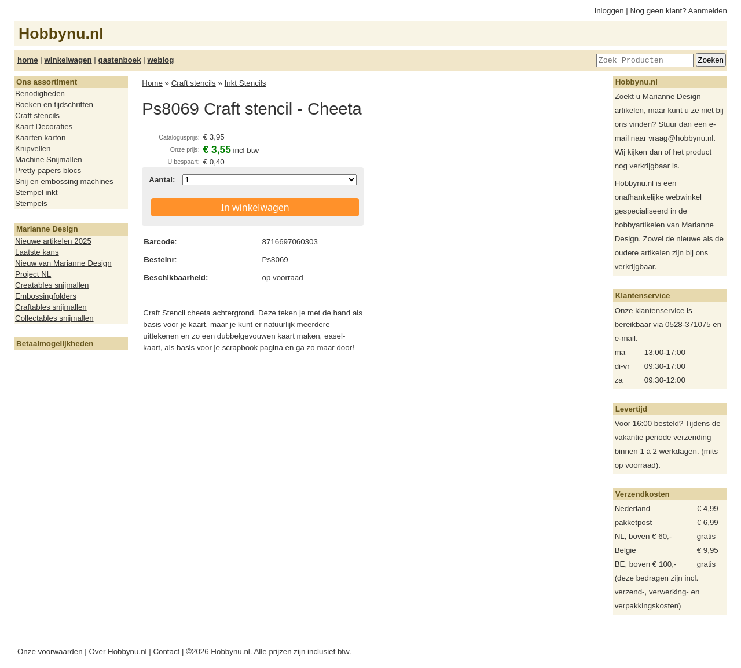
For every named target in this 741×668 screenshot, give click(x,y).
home (27, 60)
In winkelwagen (255, 207)
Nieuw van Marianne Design (63, 263)
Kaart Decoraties (43, 126)
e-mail (625, 338)
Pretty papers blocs (48, 170)
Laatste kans (37, 252)
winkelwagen (67, 60)
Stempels (31, 203)
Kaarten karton (40, 137)
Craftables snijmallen (51, 307)
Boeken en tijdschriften (54, 104)
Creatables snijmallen (52, 285)
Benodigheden (40, 93)
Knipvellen (33, 148)
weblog (160, 60)
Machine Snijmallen (48, 159)
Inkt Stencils (245, 83)
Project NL (33, 274)
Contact (166, 651)
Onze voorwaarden (50, 651)
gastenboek (119, 60)
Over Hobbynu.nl (118, 651)
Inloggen (609, 10)
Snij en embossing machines (64, 181)
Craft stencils (37, 115)
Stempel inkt (36, 192)
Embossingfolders (45, 296)
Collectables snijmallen (54, 318)
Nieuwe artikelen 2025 (53, 241)
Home (152, 83)
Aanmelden (707, 10)
